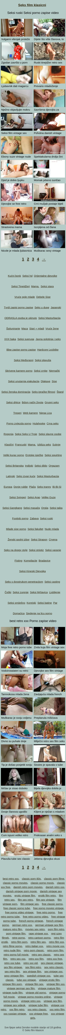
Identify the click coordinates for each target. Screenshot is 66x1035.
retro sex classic (41, 954)
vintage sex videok (14, 1005)
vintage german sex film (21, 988)
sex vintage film (32, 971)
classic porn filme (54, 878)
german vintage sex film (49, 925)
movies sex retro (35, 929)
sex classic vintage (52, 963)
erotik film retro (47, 895)
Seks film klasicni (32, 5)
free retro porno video (35, 916)
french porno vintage (31, 920)
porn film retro (56, 929)
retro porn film (55, 950)
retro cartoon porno (39, 937)
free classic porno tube (16, 908)
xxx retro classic (37, 1009)
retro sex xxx (17, 958)
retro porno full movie (16, 954)
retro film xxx (56, 941)
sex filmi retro (33, 967)
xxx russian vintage (15, 1013)
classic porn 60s (31, 878)
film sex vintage (45, 899)
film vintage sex (29, 903)
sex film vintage (13, 967)
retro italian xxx (34, 946)
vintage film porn (12, 984)
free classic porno (52, 903)
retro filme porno (12, 946)
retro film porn (19, 941)
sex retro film (12, 971)
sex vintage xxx (53, 971)
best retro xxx (11, 878)
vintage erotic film (49, 979)
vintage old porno (36, 992)
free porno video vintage (19, 912)
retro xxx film (36, 958)
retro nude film (12, 950)
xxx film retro (16, 1009)
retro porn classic (34, 950)
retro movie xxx (55, 946)
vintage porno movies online (34, 996)
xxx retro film (57, 1009)
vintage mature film (49, 988)
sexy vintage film (14, 975)
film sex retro (25, 899)
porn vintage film (15, 933)
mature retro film (12, 929)
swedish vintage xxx (38, 975)
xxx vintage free (38, 1013)
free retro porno (46, 912)
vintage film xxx (55, 984)
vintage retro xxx (30, 1000)
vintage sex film (53, 1000)
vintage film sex (34, 984)
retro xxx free (54, 958)
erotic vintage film (24, 895)
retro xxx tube (12, 963)
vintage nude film (12, 992)
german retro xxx (22, 925)
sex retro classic (53, 967)
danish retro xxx (55, 887)
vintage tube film (38, 1005)
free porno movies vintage (48, 908)
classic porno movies (15, 882)
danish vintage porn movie (21, 891)
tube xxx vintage (26, 979)
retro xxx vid (30, 963)
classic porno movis (42, 882)
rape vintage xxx (38, 933)
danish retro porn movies (27, 887)
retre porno (18, 937)
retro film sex (38, 941)
